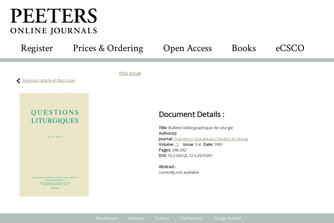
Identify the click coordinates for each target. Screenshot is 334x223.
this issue (130, 73)
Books (244, 48)
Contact (162, 218)
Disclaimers (107, 218)
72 (177, 144)
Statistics (136, 218)
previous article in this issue (49, 80)
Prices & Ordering (108, 48)
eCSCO (290, 48)
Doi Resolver (191, 218)
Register (37, 48)
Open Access (187, 48)
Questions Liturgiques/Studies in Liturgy (211, 139)
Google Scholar (227, 218)
